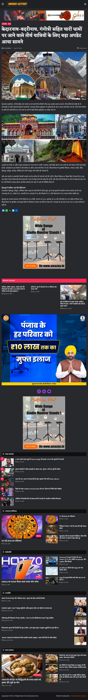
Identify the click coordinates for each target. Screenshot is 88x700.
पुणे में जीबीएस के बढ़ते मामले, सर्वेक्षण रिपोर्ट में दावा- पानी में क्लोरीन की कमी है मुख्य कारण (72, 303)
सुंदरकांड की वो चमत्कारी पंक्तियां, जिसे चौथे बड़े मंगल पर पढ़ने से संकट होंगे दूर (72, 537)
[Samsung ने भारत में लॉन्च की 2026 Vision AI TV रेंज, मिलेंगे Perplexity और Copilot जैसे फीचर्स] (52, 560)
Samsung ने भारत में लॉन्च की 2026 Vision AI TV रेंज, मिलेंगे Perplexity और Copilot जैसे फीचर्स (72, 559)
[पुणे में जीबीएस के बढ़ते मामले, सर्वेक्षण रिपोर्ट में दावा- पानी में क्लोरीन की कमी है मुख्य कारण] (73, 292)
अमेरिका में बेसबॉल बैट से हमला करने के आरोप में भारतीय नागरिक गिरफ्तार (38, 498)
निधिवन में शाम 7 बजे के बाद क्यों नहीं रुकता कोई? (72, 527)
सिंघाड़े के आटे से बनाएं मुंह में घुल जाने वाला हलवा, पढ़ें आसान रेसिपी (72, 656)
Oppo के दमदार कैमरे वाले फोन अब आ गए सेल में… (72, 578)
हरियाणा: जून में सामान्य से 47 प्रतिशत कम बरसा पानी (44, 288)
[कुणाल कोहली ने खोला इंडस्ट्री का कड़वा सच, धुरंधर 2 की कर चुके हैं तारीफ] (8, 472)
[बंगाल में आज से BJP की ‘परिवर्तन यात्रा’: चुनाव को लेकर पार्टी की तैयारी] (80, 601)
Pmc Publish (7, 48)
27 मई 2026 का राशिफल (67, 516)
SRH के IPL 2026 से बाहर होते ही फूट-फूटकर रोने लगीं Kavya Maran (37, 479)
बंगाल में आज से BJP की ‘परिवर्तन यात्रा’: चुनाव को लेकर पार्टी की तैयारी (23, 598)
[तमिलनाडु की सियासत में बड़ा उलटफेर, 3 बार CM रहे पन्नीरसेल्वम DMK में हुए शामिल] (80, 621)
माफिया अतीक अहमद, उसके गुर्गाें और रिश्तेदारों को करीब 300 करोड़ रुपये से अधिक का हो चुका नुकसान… (13, 289)
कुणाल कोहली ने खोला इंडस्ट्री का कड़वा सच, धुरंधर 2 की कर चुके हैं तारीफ (37, 469)
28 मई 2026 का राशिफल (12, 541)
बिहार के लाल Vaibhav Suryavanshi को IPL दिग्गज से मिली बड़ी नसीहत (38, 489)
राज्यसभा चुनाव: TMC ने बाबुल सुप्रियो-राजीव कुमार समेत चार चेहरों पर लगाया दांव (27, 608)
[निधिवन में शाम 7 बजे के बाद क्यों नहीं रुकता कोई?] (52, 529)
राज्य (9, 24)
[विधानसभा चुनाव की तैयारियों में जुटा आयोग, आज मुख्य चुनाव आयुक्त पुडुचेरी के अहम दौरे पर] (80, 631)
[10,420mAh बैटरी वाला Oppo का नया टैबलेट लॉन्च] (52, 571)
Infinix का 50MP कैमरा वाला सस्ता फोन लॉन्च (20, 582)
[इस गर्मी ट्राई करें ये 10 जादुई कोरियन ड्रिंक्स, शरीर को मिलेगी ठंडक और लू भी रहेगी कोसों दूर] (52, 678)
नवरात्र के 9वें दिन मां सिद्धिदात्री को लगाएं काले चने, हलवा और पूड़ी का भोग (21, 681)
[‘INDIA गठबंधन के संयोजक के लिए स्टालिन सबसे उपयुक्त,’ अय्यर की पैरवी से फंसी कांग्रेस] (80, 641)
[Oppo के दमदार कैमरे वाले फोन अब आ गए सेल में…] (52, 581)
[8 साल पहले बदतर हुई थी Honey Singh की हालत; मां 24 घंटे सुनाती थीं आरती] (8, 462)
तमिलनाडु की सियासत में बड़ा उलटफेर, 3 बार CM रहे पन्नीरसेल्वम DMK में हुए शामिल (27, 618)
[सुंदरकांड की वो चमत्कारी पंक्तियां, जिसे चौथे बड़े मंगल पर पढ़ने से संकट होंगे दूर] (52, 539)
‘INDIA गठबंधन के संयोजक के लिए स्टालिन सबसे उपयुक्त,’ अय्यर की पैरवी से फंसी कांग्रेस (29, 637)
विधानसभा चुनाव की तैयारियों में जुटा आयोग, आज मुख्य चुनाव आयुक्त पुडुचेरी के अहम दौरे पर (30, 628)
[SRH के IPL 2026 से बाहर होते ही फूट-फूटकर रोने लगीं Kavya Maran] (8, 482)
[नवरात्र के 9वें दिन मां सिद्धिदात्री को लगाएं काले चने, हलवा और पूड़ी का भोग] (22, 665)
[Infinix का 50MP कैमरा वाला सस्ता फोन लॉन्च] (22, 567)
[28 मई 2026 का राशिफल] (22, 526)
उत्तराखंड (4, 24)
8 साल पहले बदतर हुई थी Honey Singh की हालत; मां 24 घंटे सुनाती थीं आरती (39, 459)
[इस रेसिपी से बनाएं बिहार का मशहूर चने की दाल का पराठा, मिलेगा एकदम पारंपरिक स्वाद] (52, 668)
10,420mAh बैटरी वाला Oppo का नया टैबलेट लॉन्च (71, 569)
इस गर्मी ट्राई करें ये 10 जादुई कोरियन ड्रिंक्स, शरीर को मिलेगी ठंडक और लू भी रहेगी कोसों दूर (72, 677)
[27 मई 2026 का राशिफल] (52, 519)
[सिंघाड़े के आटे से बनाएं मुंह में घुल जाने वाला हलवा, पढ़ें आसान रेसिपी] (52, 658)
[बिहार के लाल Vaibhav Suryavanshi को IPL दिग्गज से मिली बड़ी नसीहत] (8, 492)
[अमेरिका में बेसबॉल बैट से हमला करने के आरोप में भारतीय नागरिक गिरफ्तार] (8, 502)
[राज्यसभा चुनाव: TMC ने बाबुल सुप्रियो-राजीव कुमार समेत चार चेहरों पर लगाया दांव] (80, 611)
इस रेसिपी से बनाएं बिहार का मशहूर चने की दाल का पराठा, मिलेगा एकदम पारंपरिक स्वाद (72, 666)
